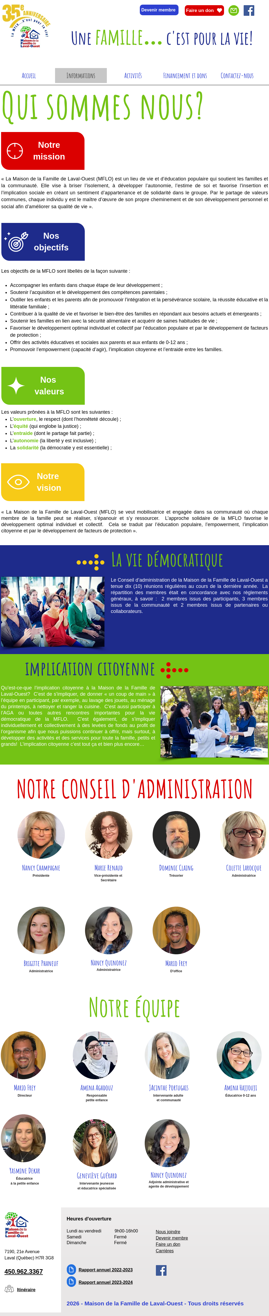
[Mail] (233, 10)
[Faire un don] (204, 10)
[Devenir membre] (159, 10)
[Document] (71, 1269)
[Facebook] (249, 10)
